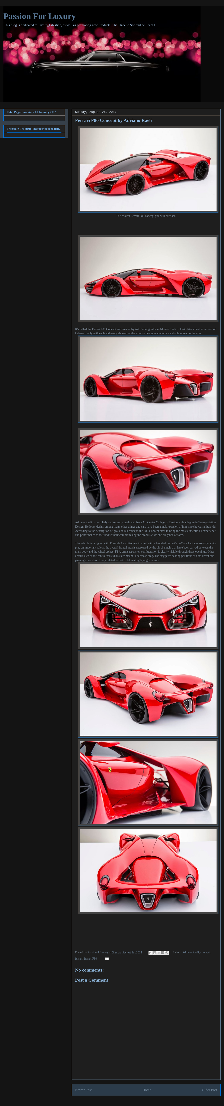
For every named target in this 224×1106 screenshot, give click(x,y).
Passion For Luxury (39, 16)
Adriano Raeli (190, 952)
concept (205, 952)
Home (147, 1090)
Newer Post (83, 1090)
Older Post (209, 1090)
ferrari (79, 958)
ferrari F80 (90, 958)
